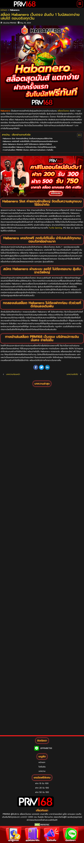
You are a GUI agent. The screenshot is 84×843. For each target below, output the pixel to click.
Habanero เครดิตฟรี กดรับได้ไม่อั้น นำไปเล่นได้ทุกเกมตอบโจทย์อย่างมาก (30, 141)
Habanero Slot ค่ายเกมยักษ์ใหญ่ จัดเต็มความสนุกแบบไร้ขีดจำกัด (28, 138)
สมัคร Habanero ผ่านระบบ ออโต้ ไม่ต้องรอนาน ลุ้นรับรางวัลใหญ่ (27, 144)
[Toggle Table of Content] (78, 135)
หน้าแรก (4, 10)
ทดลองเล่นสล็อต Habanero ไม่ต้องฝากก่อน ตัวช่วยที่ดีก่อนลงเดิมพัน (29, 147)
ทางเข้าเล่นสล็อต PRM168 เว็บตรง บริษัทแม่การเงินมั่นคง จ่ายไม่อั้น (28, 150)
